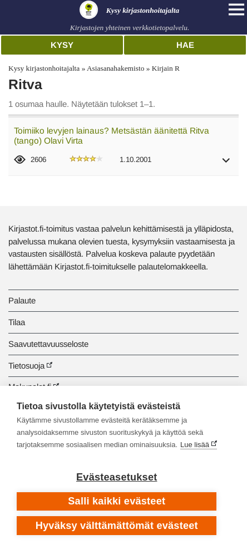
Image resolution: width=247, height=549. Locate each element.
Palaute (22, 300)
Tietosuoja (26, 365)
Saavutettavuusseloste (48, 344)
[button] (226, 164)
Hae (185, 45)
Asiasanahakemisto (115, 68)
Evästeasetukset (116, 477)
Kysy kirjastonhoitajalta (44, 68)
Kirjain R (166, 68)
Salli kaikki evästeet (116, 501)
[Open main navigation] (236, 9)
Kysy (62, 45)
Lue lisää (194, 444)
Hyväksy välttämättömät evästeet (117, 525)
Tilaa (16, 322)
